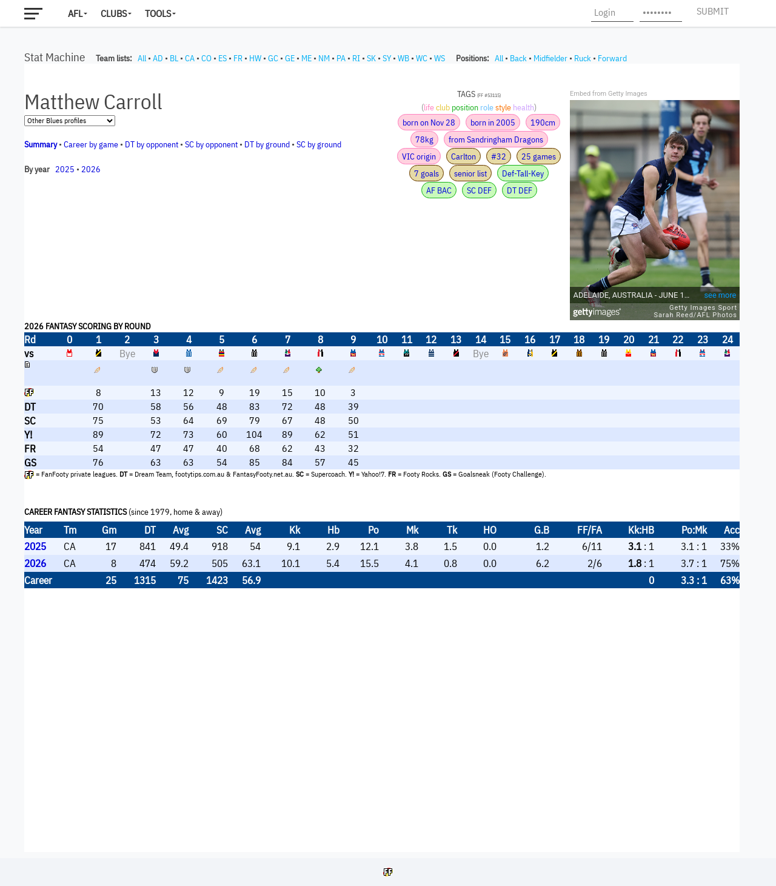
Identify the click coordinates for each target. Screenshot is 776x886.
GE (290, 58)
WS (439, 58)
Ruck (582, 58)
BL (174, 58)
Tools (158, 13)
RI (356, 58)
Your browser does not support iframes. (382, 458)
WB (403, 58)
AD (158, 58)
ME (306, 58)
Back (518, 58)
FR (237, 58)
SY (387, 58)
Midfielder (550, 58)
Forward (612, 58)
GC (273, 58)
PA (341, 58)
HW (255, 58)
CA (190, 58)
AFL (75, 13)
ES (222, 58)
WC (421, 58)
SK (371, 58)
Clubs (114, 13)
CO (206, 58)
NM (324, 58)
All (142, 58)
